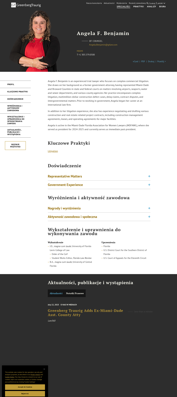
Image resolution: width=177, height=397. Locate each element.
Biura (162, 6)
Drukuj (151, 61)
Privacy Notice (35, 379)
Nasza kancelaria (94, 3)
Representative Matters (65, 177)
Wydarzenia (122, 3)
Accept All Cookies (25, 391)
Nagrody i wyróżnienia (64, 209)
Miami (80, 51)
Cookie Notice (9, 381)
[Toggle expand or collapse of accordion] (149, 177)
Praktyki (138, 6)
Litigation (53, 151)
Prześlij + (161, 61)
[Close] (44, 373)
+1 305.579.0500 (87, 54)
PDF (143, 61)
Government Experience (65, 186)
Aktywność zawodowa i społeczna (72, 217)
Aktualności (109, 3)
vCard (135, 61)
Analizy (151, 6)
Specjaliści (123, 6)
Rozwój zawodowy (137, 3)
